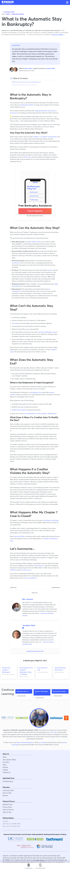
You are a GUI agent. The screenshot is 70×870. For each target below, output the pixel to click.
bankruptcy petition (27, 105)
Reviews (5, 795)
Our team (53, 732)
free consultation (31, 578)
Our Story (6, 762)
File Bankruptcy (8, 781)
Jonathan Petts (50, 68)
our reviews (42, 742)
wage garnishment (41, 111)
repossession (52, 111)
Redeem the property (19, 410)
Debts (8, 14)
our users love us (25, 570)
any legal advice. (39, 860)
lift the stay (27, 157)
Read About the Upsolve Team (35, 651)
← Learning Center (8, 12)
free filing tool (39, 565)
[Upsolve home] (7, 2)
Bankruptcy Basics (18, 14)
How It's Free (7, 793)
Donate (5, 767)
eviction (50, 270)
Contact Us (6, 772)
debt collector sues (34, 242)
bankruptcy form (36, 392)
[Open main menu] (67, 2)
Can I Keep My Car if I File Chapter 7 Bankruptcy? (40, 413)
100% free (13, 570)
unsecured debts (19, 536)
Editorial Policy (8, 804)
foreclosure (14, 113)
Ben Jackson (29, 68)
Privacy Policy (7, 807)
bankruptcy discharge (51, 520)
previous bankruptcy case (47, 332)
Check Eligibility (35, 211)
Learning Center (8, 790)
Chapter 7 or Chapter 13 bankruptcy (45, 137)
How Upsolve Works (9, 760)
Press (4, 765)
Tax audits (15, 323)
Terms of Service (8, 810)
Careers (5, 770)
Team (4, 757)
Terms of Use (7, 812)
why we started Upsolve (25, 742)
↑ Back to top (13, 587)
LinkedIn (23, 628)
